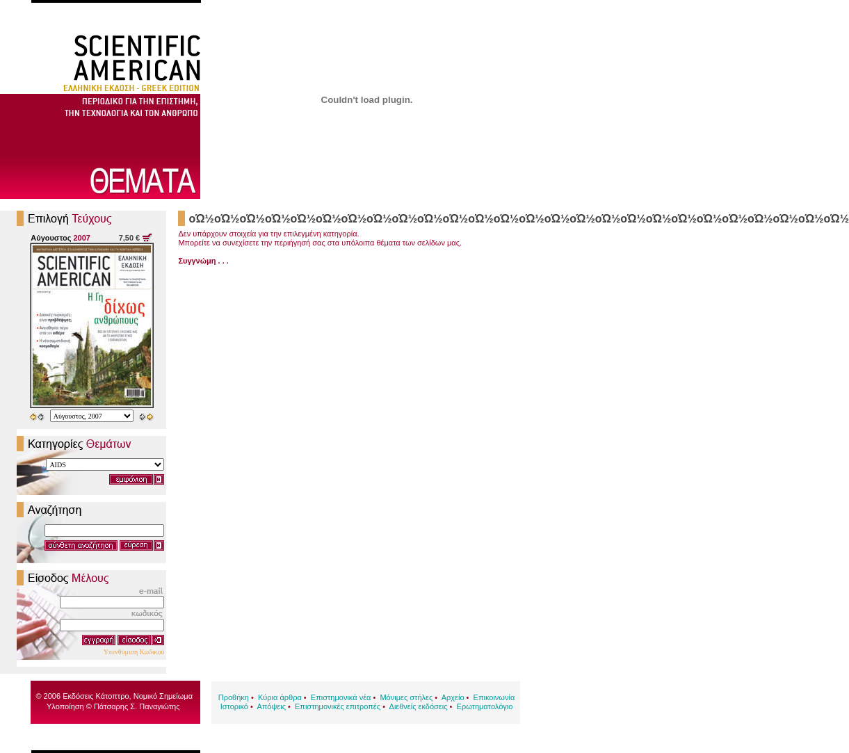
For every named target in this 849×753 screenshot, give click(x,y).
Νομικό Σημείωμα (163, 696)
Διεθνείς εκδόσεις (418, 706)
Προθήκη (233, 697)
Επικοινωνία (494, 697)
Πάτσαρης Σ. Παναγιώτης (137, 706)
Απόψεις (271, 706)
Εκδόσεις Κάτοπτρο (96, 696)
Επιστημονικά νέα (341, 697)
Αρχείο (453, 697)
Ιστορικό (234, 706)
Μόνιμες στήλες (406, 697)
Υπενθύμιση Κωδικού (134, 652)
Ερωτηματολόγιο (485, 706)
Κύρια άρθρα (280, 697)
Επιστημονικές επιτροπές (337, 706)
